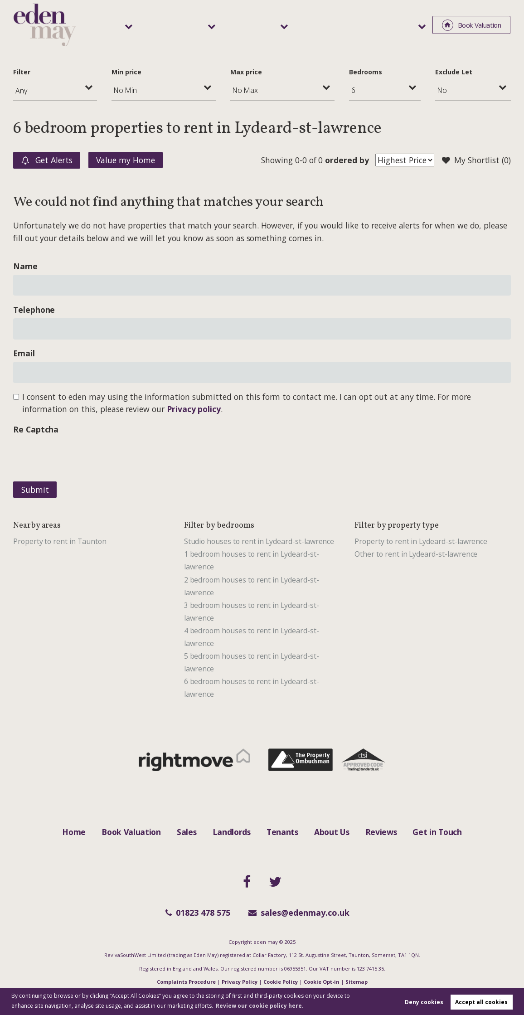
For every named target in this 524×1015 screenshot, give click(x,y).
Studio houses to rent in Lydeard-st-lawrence (259, 541)
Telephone (34, 309)
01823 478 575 (197, 912)
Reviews (381, 831)
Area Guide (360, 24)
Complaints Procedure (186, 981)
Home (74, 831)
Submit (35, 489)
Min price (126, 72)
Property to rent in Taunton (60, 541)
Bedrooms (365, 72)
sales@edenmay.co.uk (298, 912)
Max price (246, 72)
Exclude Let (453, 72)
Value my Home (125, 160)
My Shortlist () (476, 160)
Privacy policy (194, 408)
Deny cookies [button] (424, 1002)
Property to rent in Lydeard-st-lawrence (420, 541)
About (404, 24)
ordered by (347, 160)
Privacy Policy (239, 981)
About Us (331, 831)
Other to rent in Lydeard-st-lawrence (415, 554)
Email (24, 353)
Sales (193, 24)
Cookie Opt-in (322, 981)
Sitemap (356, 981)
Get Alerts (47, 160)
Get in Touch (436, 831)
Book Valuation (131, 831)
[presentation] (82, 455)
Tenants (301, 24)
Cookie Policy (280, 981)
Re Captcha (35, 429)
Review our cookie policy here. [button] (260, 1006)
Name (25, 266)
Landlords (243, 24)
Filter (21, 72)
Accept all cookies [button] (481, 1002)
